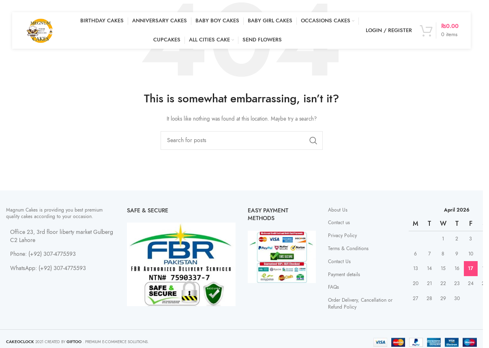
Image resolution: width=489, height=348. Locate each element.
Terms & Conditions (348, 248)
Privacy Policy (342, 235)
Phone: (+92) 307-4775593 (43, 254)
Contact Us (339, 261)
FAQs (333, 287)
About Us (337, 210)
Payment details (344, 274)
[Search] (242, 140)
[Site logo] (40, 30)
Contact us (339, 222)
